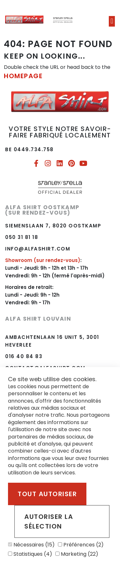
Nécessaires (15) (31, 544)
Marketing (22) (76, 554)
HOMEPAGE (23, 75)
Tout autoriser (47, 493)
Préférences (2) (81, 544)
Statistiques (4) (30, 554)
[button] (112, 21)
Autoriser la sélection (48, 521)
